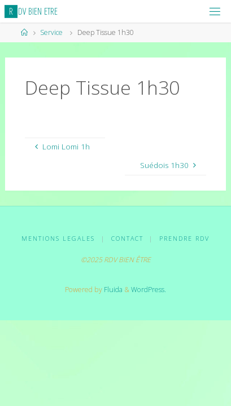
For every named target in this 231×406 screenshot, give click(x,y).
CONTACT (127, 238)
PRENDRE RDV (184, 238)
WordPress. (148, 289)
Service (51, 32)
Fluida (112, 289)
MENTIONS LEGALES (58, 238)
